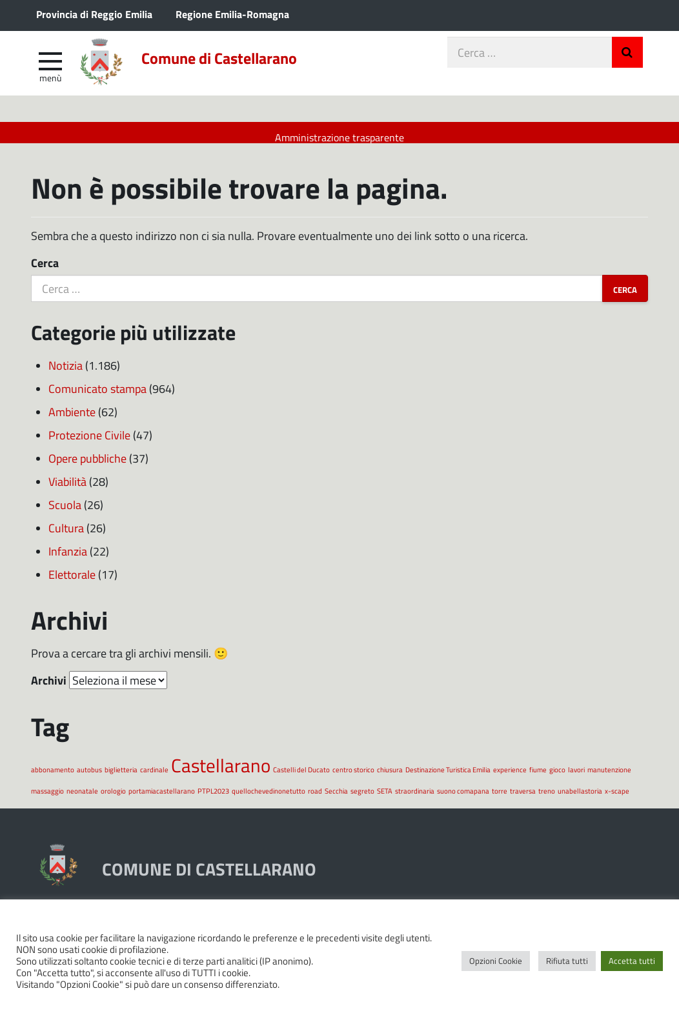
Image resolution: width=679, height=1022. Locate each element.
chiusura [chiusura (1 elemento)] (390, 779)
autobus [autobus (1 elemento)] (89, 779)
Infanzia (67, 560)
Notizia (65, 375)
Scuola (64, 514)
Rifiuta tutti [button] (567, 961)
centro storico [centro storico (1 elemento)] (353, 779)
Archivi (48, 689)
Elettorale (72, 584)
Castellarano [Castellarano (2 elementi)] (220, 774)
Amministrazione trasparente (339, 137)
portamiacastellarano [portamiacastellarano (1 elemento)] (161, 800)
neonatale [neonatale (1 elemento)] (82, 800)
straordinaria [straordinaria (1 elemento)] (414, 800)
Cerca (45, 272)
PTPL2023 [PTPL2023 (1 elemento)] (213, 800)
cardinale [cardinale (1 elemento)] (154, 779)
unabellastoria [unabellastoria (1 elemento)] (580, 800)
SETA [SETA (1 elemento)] (384, 800)
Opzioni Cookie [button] (495, 961)
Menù (50, 85)
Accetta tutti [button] (632, 961)
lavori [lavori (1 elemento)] (576, 779)
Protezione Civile (89, 444)
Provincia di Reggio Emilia (94, 13)
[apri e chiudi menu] (50, 68)
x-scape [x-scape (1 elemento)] (617, 800)
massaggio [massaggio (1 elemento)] (47, 800)
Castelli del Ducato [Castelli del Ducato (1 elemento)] (301, 779)
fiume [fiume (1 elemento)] (538, 779)
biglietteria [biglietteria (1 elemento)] (121, 779)
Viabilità (67, 491)
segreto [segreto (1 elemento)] (362, 800)
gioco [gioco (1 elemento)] (557, 779)
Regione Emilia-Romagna (232, 13)
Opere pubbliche (87, 468)
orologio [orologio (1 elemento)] (113, 800)
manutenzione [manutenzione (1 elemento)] (609, 779)
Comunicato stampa (97, 398)
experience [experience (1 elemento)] (510, 779)
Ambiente (72, 421)
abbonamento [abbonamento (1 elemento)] (52, 779)
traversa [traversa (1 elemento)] (523, 800)
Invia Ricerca (627, 60)
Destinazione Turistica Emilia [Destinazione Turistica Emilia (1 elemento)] (448, 779)
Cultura (66, 537)
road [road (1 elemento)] (315, 800)
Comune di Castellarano (251, 69)
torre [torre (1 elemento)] (499, 800)
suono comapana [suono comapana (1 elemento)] (463, 800)
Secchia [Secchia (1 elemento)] (336, 800)
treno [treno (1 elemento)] (546, 800)
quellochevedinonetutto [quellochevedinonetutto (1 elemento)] (268, 800)
